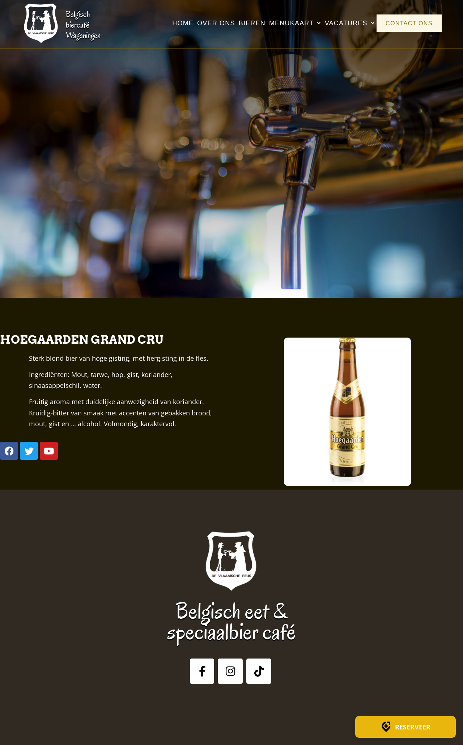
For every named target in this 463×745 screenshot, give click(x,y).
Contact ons (406, 23)
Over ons (211, 23)
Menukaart (290, 23)
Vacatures (345, 23)
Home (178, 23)
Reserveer (405, 726)
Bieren (247, 23)
